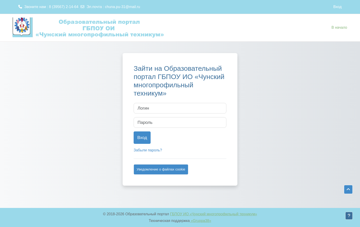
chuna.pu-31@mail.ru (122, 7)
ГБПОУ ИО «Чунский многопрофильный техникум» (213, 214)
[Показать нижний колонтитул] (349, 216)
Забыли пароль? (148, 150)
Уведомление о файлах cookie (161, 169)
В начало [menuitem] (339, 27)
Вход (337, 7)
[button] (348, 189)
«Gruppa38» (200, 221)
